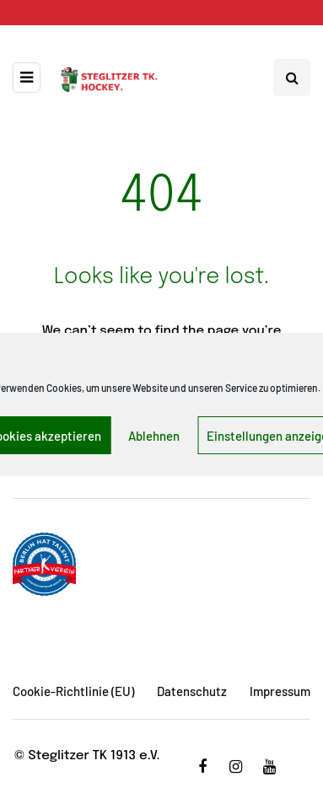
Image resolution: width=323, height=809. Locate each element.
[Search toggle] (291, 77)
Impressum (280, 691)
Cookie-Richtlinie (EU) (73, 691)
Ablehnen (154, 435)
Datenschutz (192, 691)
